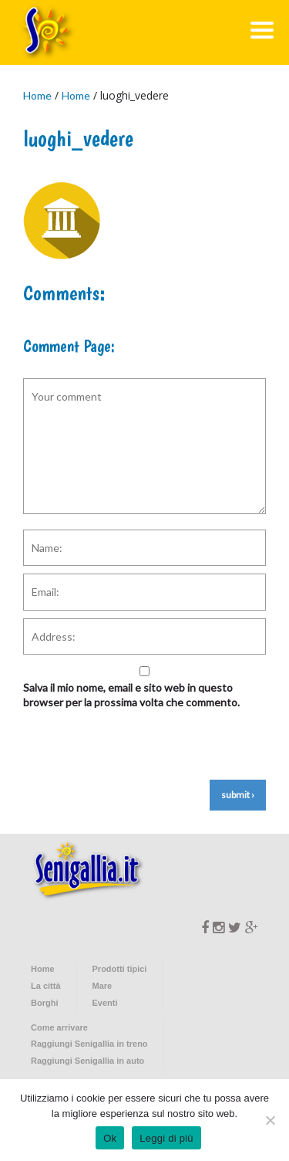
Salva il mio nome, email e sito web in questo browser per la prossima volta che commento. (131, 695)
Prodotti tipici (119, 968)
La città (46, 985)
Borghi (44, 1002)
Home (37, 95)
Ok (109, 1138)
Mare (102, 985)
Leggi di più (166, 1138)
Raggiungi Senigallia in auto (87, 1060)
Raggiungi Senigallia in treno (89, 1043)
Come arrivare (59, 1027)
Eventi (105, 1002)
